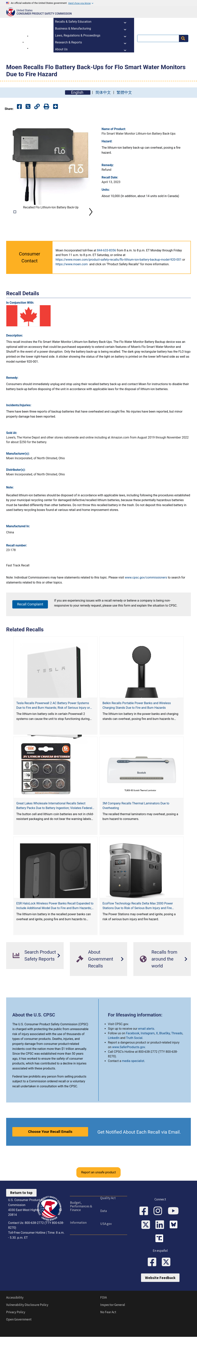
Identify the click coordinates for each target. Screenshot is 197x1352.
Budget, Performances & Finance (81, 1223)
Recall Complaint (30, 621)
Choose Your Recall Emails (50, 1149)
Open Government (19, 1337)
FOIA (103, 1315)
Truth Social (134, 1055)
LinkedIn (113, 1055)
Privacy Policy (15, 1329)
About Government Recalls (94, 976)
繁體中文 (124, 92)
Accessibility (14, 1315)
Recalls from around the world (158, 976)
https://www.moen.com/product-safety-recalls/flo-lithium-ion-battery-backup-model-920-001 (119, 277)
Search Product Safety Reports (34, 973)
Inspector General (112, 1322)
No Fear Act (108, 1329)
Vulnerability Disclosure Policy (27, 1322)
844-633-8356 (106, 267)
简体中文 (103, 92)
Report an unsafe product (98, 1189)
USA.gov (106, 1241)
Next (91, 220)
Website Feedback (160, 1295)
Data (103, 1228)
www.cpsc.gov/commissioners (146, 595)
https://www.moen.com (72, 281)
